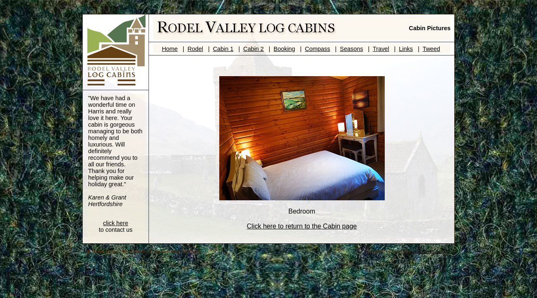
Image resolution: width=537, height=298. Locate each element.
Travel (381, 49)
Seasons (351, 49)
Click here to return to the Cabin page (302, 226)
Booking (284, 49)
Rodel (195, 49)
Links (406, 49)
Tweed (431, 49)
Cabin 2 (253, 49)
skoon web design (430, 251)
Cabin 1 (223, 49)
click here (115, 223)
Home (169, 49)
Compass (317, 49)
